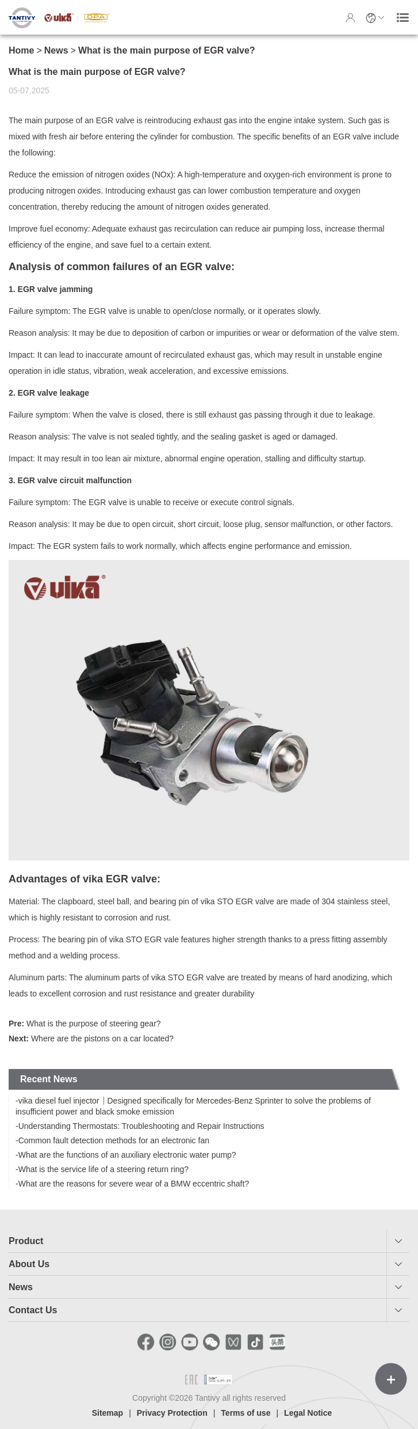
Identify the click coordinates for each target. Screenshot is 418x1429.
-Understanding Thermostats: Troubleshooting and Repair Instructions (140, 1126)
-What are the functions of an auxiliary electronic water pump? (126, 1154)
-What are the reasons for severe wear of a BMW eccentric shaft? (132, 1183)
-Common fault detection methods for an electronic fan (112, 1140)
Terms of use (245, 1412)
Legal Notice (308, 1412)
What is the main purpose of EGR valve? (166, 50)
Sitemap (107, 1412)
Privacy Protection (172, 1412)
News (56, 50)
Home (21, 50)
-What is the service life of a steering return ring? (102, 1169)
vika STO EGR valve (237, 901)
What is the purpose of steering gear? (85, 1023)
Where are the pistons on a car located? (91, 1038)
